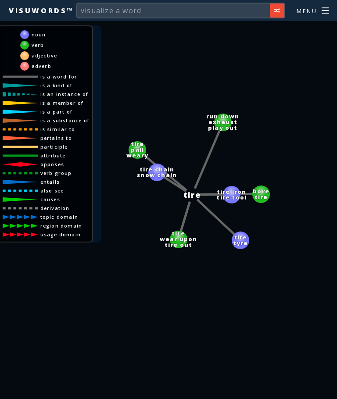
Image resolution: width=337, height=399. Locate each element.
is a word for (59, 76)
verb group (56, 173)
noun (39, 34)
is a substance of (65, 120)
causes (50, 199)
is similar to (57, 129)
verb (38, 45)
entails (50, 181)
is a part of (56, 111)
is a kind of (56, 85)
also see (52, 190)
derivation (55, 208)
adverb (41, 66)
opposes (52, 164)
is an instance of (64, 94)
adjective (44, 55)
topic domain (59, 217)
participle (54, 146)
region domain (61, 225)
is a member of (62, 103)
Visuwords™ (41, 10)
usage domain (60, 234)
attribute (53, 155)
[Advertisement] (168, 388)
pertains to (56, 138)
